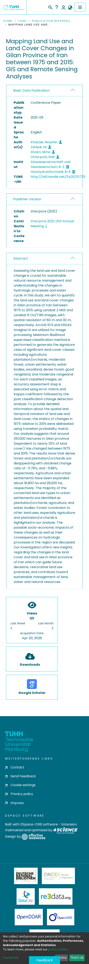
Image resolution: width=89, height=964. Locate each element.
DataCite (26, 896)
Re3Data (55, 896)
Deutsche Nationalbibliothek (26, 876)
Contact (14, 767)
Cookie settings (20, 785)
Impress (14, 803)
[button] (70, 7)
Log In (63, 7)
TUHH (22, 21)
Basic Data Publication (31, 90)
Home (8, 21)
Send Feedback (20, 776)
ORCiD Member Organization (58, 876)
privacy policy (58, 949)
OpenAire (60, 917)
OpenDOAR (29, 917)
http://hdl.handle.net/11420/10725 (58, 176)
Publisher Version (27, 199)
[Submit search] (50, 6)
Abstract (20, 258)
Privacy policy (19, 793)
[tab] (44, 90)
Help (57, 7)
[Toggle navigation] (80, 7)
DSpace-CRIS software (39, 824)
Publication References (52, 21)
